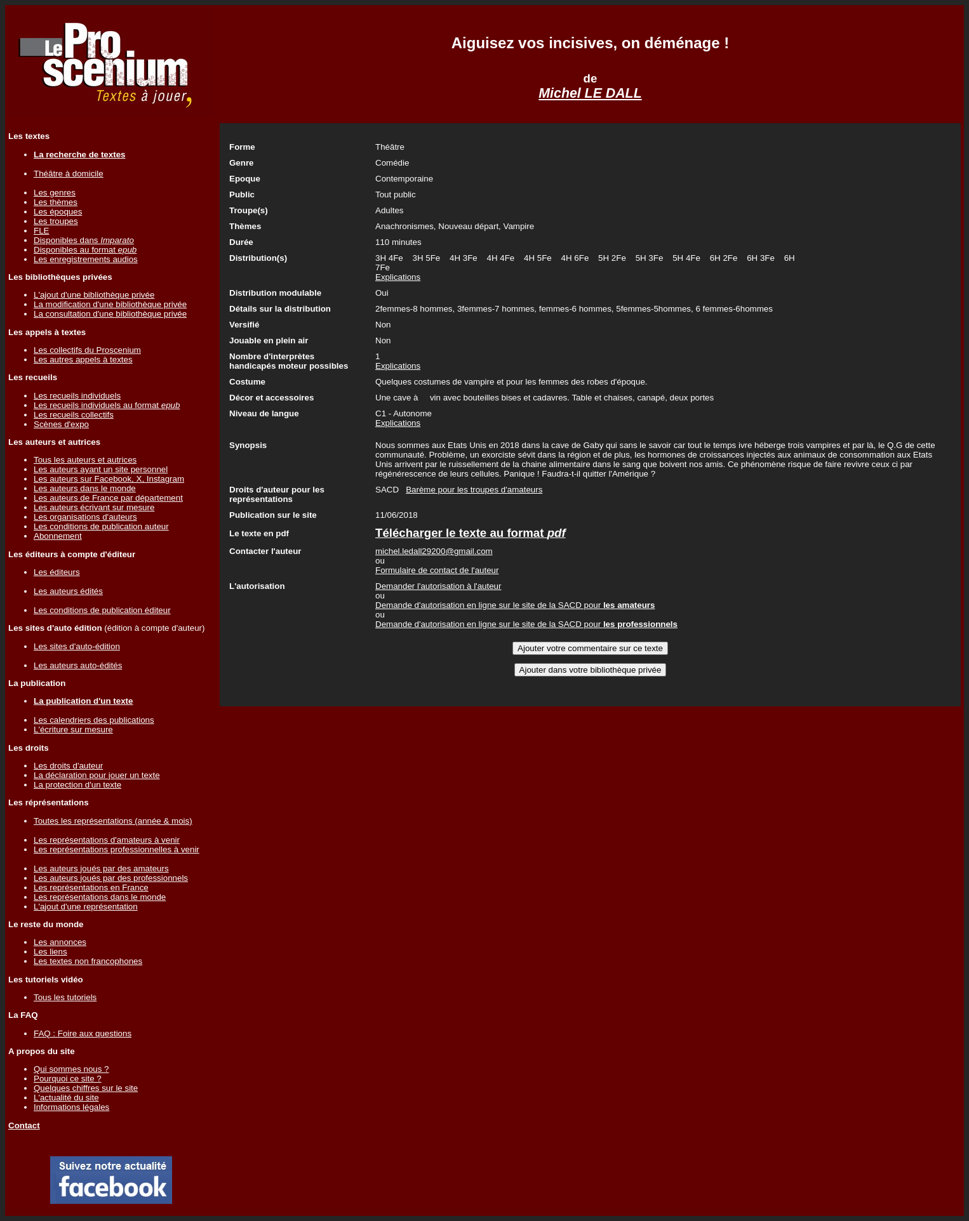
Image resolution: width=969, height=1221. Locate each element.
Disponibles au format (85, 249)
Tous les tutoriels (65, 997)
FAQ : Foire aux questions (82, 1033)
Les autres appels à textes (83, 359)
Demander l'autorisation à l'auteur (438, 586)
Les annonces (60, 942)
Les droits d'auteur (68, 765)
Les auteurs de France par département (108, 498)
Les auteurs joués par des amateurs (101, 868)
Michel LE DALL (589, 93)
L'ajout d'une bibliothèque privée (94, 295)
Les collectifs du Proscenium (87, 350)
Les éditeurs (57, 572)
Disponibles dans (84, 240)
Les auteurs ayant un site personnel (101, 469)
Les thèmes (55, 202)
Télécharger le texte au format (470, 532)
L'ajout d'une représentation (86, 906)
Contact (24, 1125)
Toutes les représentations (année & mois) (113, 821)
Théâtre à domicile (69, 173)
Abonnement (58, 536)
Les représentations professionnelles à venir (116, 849)
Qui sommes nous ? (71, 1069)
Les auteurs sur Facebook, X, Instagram (109, 479)
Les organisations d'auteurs (85, 517)
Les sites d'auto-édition (77, 646)
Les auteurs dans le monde (85, 488)
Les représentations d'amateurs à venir (107, 840)
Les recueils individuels (77, 395)
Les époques (58, 211)
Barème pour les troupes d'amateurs (474, 489)
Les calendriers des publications (94, 720)
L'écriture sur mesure (73, 729)
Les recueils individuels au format (107, 405)
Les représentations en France (91, 887)
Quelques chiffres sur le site (86, 1088)
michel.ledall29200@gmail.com (434, 551)
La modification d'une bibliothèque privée (110, 304)
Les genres (55, 192)
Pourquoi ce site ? (68, 1078)
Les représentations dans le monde (100, 897)
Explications (397, 277)
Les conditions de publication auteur (101, 526)
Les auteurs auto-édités (78, 665)
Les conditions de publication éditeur (102, 610)
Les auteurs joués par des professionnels (111, 878)
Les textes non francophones (88, 961)
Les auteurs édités (68, 591)
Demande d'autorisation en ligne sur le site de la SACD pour (515, 605)
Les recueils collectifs (74, 414)
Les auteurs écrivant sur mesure (94, 507)
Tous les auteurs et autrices (85, 460)
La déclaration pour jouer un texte (97, 775)
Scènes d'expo (61, 424)
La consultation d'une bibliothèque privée (110, 314)
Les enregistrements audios (86, 259)
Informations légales (71, 1107)
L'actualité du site (66, 1097)
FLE (41, 230)
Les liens (50, 951)
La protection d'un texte (77, 784)
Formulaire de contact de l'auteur (436, 570)
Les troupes (56, 221)
